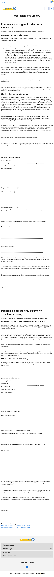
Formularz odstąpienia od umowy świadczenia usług (15, 527)
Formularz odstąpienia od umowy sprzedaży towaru (15, 525)
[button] (51, 2)
